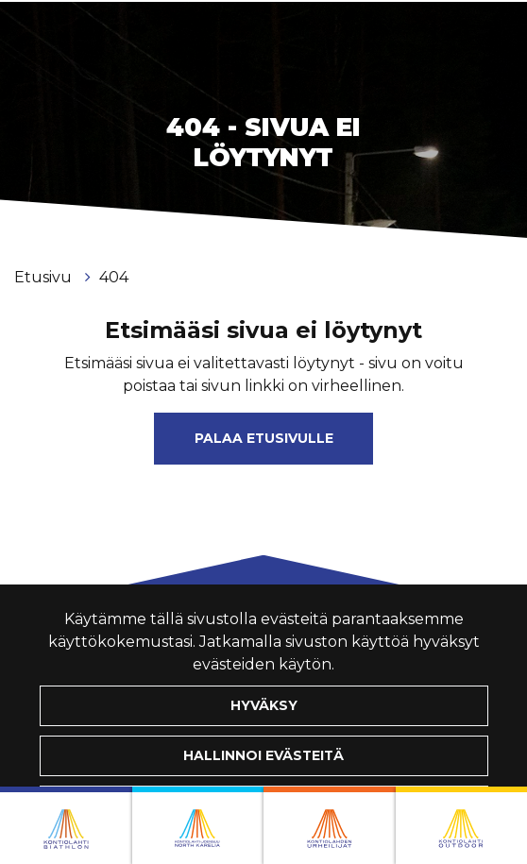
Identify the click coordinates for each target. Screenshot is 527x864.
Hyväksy (264, 705)
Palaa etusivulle (264, 438)
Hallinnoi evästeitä (263, 755)
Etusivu (45, 277)
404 (113, 277)
